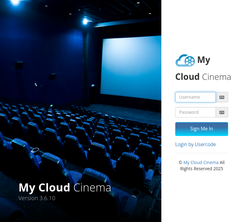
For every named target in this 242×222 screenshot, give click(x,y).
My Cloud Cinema (201, 162)
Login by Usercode (195, 144)
